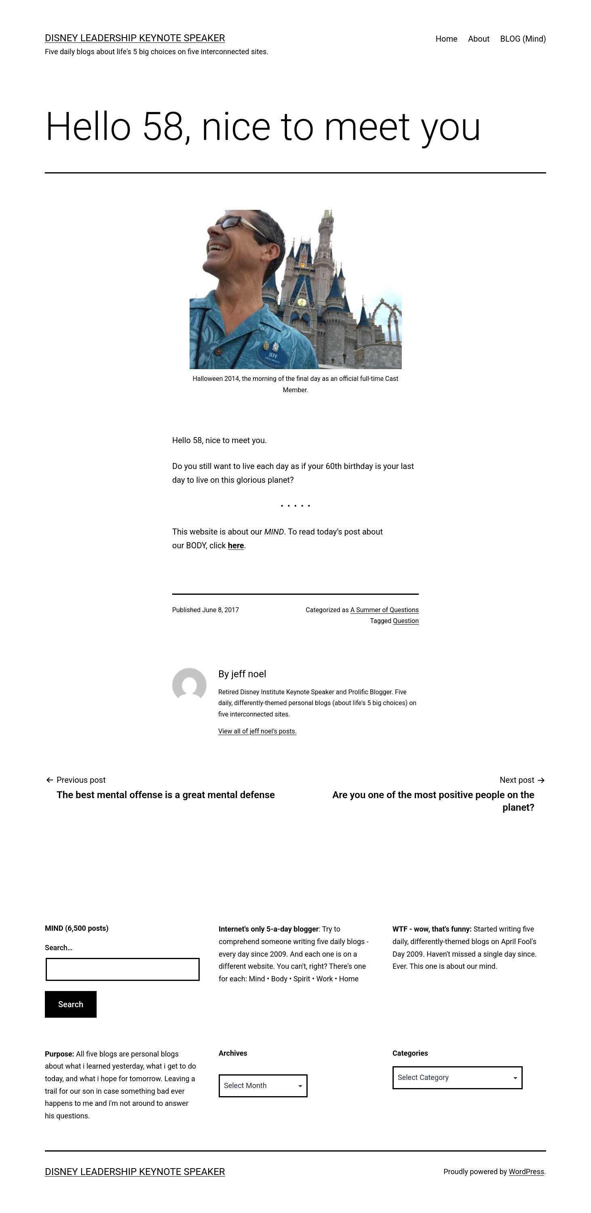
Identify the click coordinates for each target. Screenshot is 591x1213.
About (479, 39)
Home (447, 39)
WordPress (526, 1171)
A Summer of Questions (384, 610)
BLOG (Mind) (523, 39)
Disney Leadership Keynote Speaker (135, 38)
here (236, 545)
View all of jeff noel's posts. (257, 731)
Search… (59, 947)
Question (406, 621)
